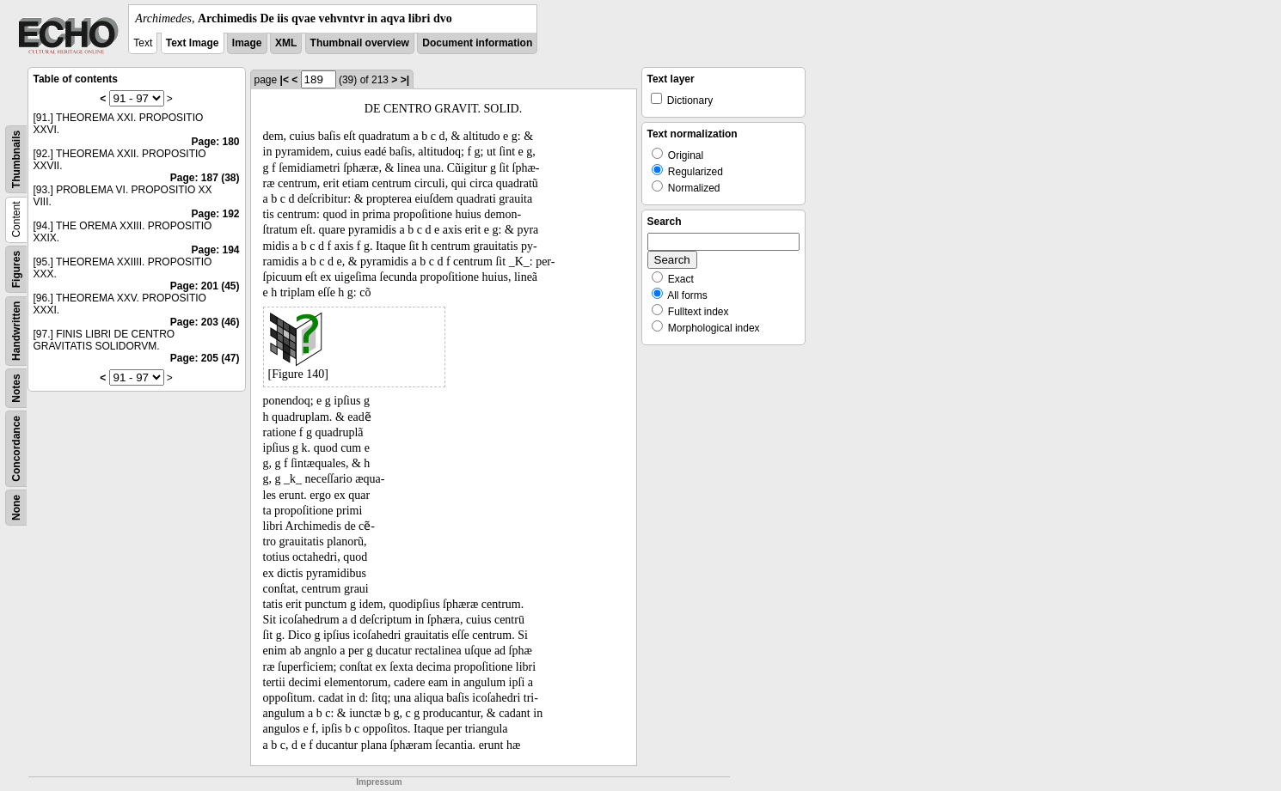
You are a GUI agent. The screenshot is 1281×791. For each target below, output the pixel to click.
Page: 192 (215, 214)
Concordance (16, 449)
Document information (477, 43)
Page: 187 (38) (205, 178)
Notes (16, 388)
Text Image (192, 43)
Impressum (378, 782)
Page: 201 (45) (205, 286)
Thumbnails (16, 159)
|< (284, 80)
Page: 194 (215, 250)
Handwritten (16, 331)
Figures (16, 269)
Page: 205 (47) (205, 358)
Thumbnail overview (359, 43)
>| (405, 80)
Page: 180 (215, 142)
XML (286, 43)
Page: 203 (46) (205, 322)
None (16, 507)
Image (247, 43)
